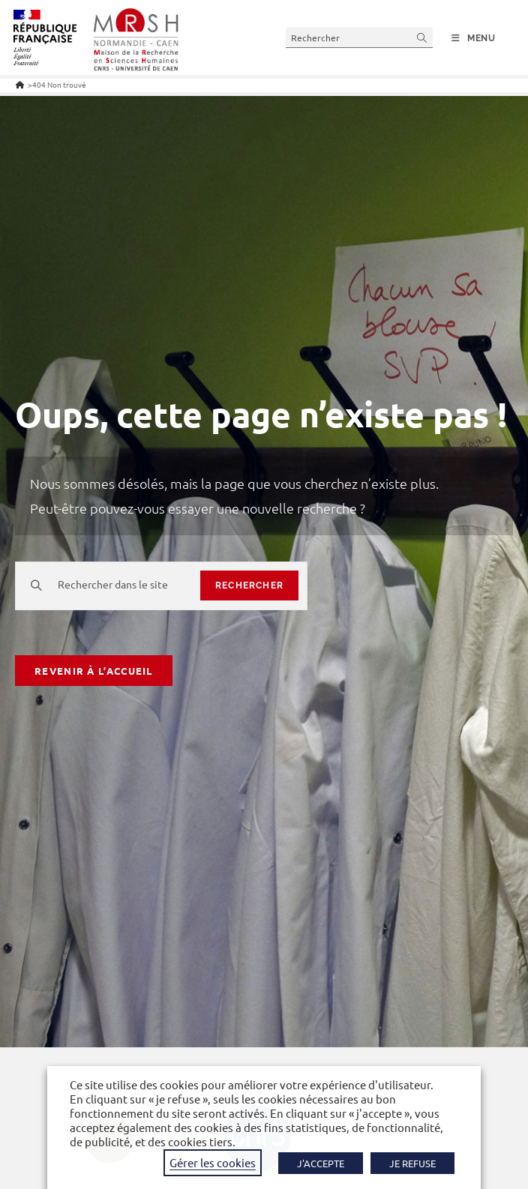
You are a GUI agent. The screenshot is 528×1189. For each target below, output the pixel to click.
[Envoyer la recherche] (422, 37)
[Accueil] (20, 84)
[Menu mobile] (474, 38)
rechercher (249, 585)
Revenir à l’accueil (93, 670)
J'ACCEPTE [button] (320, 1163)
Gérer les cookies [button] (213, 1162)
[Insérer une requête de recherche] (359, 37)
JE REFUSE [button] (412, 1163)
